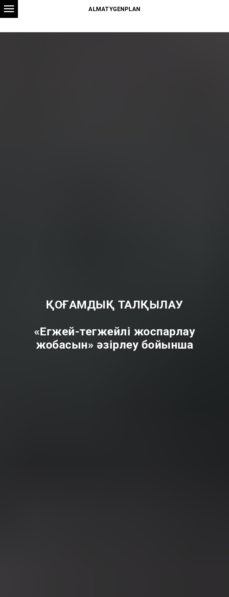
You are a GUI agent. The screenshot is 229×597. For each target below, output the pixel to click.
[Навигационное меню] (9, 9)
